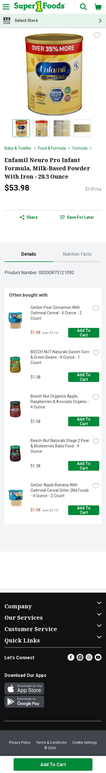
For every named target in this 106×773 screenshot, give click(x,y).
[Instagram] (89, 659)
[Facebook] (71, 659)
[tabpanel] (53, 395)
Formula (80, 148)
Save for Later (77, 217)
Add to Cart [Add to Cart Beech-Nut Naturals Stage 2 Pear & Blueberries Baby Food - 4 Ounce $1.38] (84, 465)
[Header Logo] (39, 7)
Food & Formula (52, 148)
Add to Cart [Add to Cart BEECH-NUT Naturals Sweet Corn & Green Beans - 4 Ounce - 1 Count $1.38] (84, 377)
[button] (83, 7)
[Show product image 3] (62, 128)
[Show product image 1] (21, 128)
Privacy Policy (20, 743)
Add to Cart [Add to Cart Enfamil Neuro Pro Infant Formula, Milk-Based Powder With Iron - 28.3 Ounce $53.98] (53, 764)
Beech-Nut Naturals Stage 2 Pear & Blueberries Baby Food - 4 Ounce (60, 446)
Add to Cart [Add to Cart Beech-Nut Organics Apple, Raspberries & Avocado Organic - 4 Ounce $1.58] (84, 421)
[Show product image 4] (82, 128)
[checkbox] (96, 36)
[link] (77, 217)
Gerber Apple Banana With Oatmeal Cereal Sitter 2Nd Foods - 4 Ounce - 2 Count (60, 490)
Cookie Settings (84, 743)
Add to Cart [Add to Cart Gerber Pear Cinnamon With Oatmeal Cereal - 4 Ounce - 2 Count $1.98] (84, 332)
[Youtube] (98, 659)
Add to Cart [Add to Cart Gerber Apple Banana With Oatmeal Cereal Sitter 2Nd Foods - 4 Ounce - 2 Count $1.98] (84, 510)
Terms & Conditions (51, 743)
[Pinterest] (80, 659)
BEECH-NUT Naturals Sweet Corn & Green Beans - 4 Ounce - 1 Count (60, 357)
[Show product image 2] (41, 128)
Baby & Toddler (18, 148)
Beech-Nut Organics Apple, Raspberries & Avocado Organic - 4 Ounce (60, 401)
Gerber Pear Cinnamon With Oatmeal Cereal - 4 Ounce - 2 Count (57, 313)
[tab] (29, 254)
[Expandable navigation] (6, 6)
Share (29, 217)
